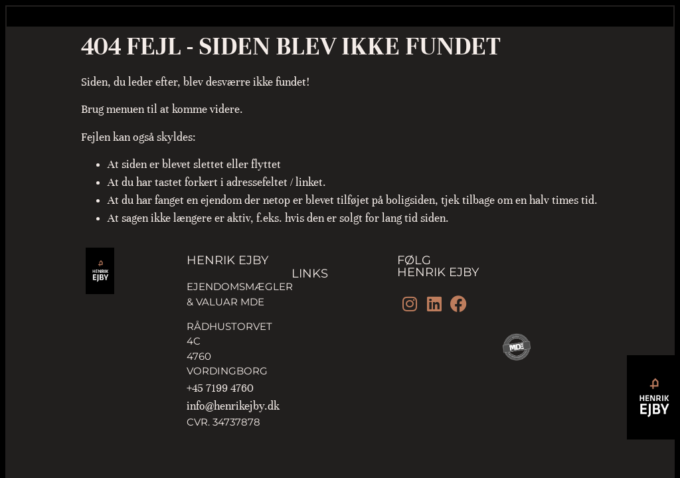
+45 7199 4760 (220, 388)
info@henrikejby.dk (233, 406)
